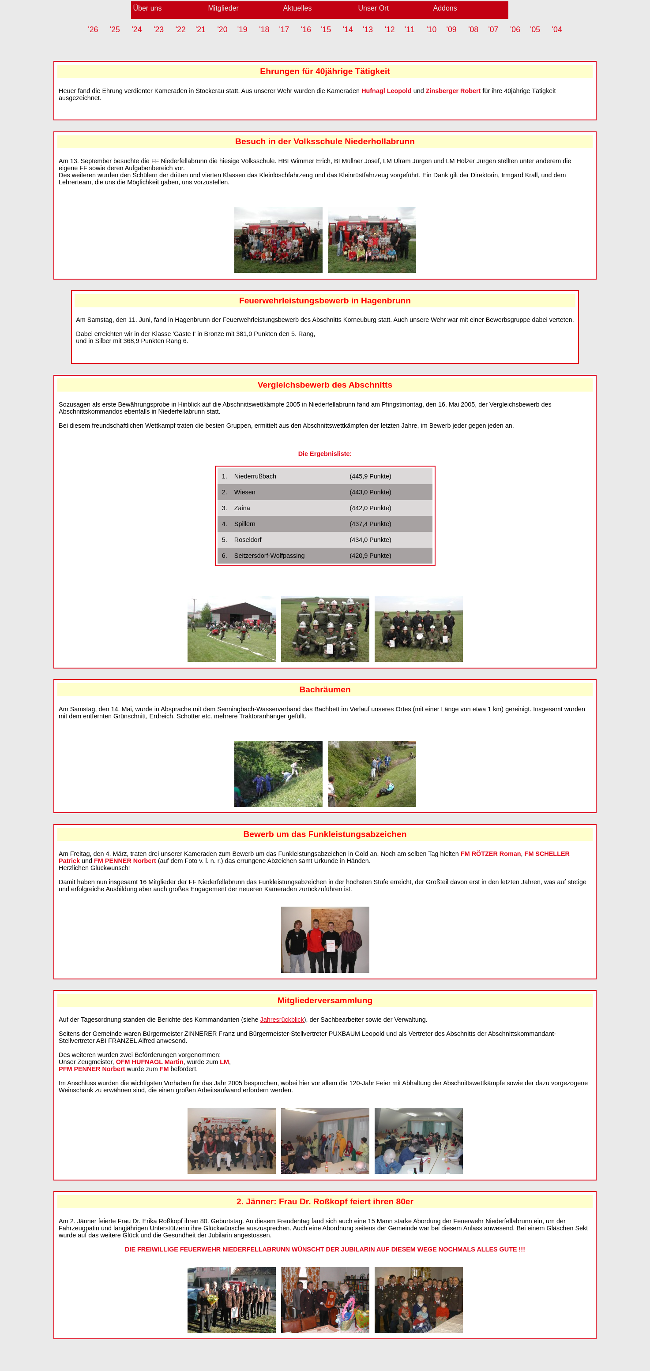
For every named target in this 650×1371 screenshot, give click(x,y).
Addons (445, 8)
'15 (326, 29)
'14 (348, 29)
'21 (200, 29)
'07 (493, 29)
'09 (452, 29)
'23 (159, 29)
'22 (181, 29)
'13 (368, 29)
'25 (115, 29)
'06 (515, 29)
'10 (431, 29)
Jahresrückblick (282, 1019)
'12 (390, 29)
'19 (242, 29)
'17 (284, 29)
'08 (473, 29)
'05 (535, 29)
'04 (557, 29)
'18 (264, 29)
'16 (306, 29)
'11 (410, 29)
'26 (93, 29)
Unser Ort (373, 8)
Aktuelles (297, 8)
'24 (137, 29)
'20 (223, 29)
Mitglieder (223, 8)
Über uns (147, 8)
